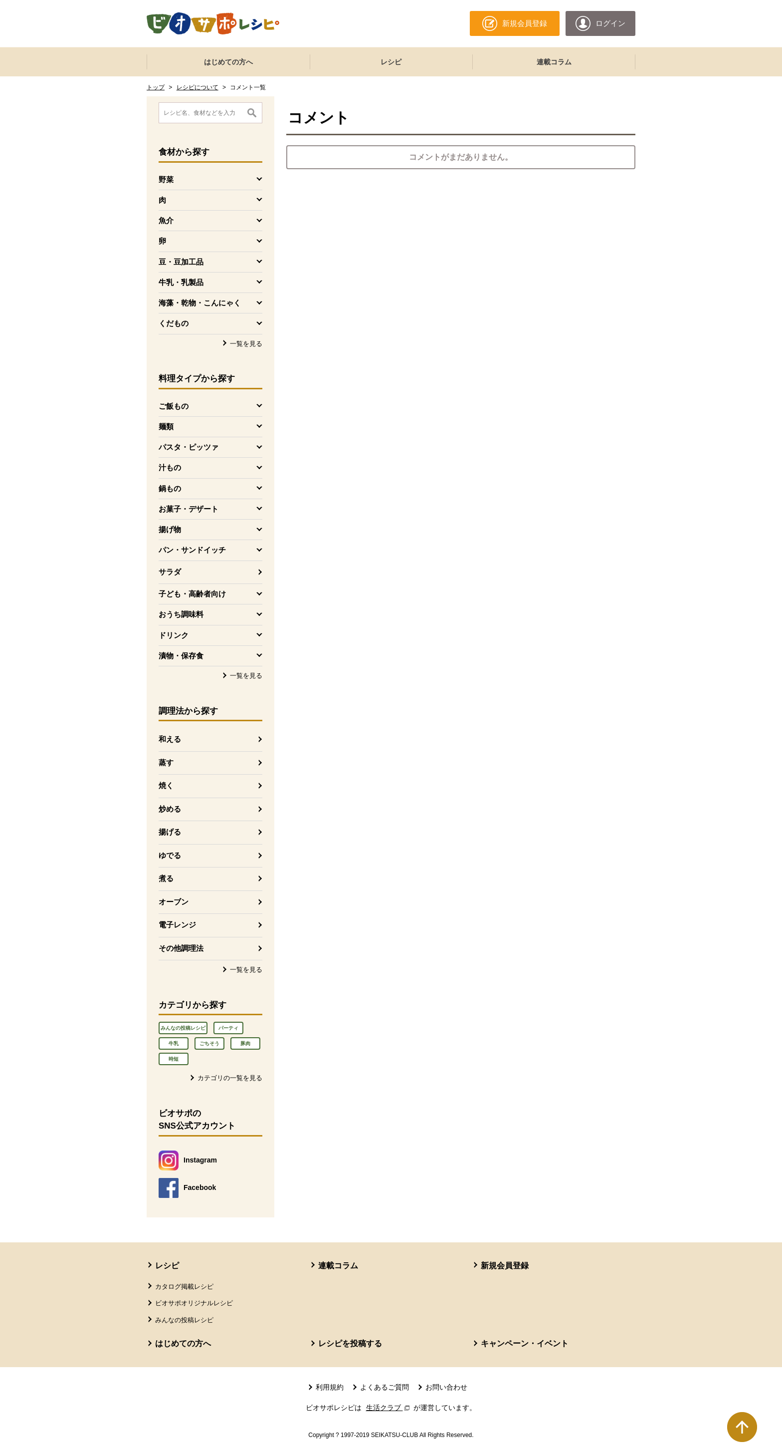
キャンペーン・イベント (525, 1343)
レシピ (391, 62)
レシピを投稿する (350, 1343)
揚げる (170, 832)
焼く (166, 785)
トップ (156, 87)
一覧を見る (246, 343)
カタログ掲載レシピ (184, 1286)
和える (170, 739)
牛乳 (174, 1043)
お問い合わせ (446, 1387)
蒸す (166, 762)
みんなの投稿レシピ (183, 1028)
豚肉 (245, 1043)
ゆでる (170, 855)
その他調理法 (181, 948)
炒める (170, 809)
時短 (174, 1059)
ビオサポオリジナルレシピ (194, 1303)
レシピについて (197, 87)
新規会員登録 (505, 1265)
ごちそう (209, 1043)
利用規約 (330, 1387)
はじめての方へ (228, 62)
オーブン (174, 901)
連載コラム (554, 62)
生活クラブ (389, 1408)
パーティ (228, 1028)
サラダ (170, 572)
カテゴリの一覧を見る (229, 1078)
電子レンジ (177, 924)
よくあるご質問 (384, 1387)
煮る (166, 878)
